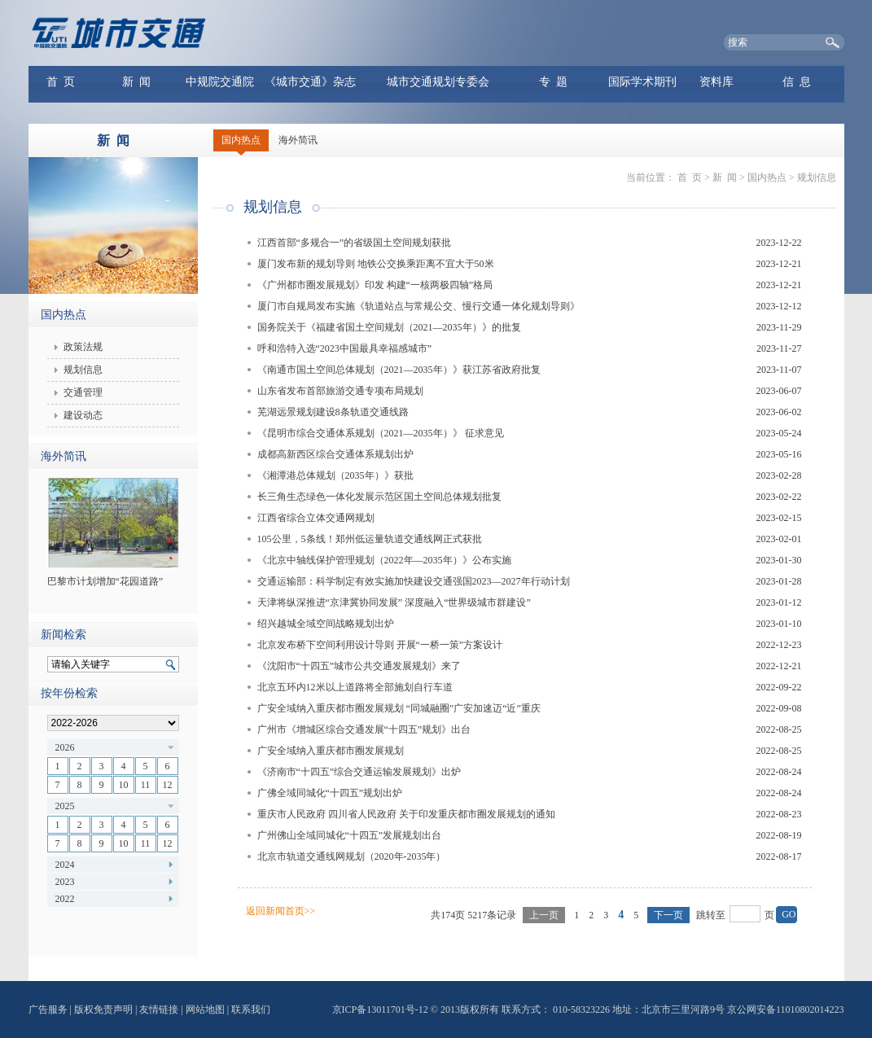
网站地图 (205, 1009)
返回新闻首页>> (281, 911)
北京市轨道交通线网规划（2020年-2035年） (351, 856)
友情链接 (158, 1009)
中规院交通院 (220, 82)
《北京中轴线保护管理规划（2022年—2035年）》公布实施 (384, 560)
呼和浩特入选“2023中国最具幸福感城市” (344, 348)
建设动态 (83, 415)
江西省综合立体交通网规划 (316, 517)
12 (168, 785)
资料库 (716, 82)
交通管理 (83, 392)
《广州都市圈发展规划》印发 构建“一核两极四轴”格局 (375, 285)
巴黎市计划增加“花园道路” (105, 581)
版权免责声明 (103, 1009)
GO (788, 914)
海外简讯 (298, 140)
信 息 (796, 82)
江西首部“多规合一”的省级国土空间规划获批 (354, 242)
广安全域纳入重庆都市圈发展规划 (330, 750)
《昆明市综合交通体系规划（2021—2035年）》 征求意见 (380, 433)
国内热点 (241, 140)
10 (124, 785)
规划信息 (83, 369)
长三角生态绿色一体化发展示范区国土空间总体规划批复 (379, 496)
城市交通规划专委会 (438, 82)
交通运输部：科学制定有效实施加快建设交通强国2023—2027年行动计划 (413, 581)
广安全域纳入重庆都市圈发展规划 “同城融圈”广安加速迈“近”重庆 (399, 708)
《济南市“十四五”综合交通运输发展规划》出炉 (359, 771)
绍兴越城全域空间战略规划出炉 (325, 623)
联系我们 (250, 1009)
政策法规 (83, 347)
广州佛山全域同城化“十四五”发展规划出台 (349, 835)
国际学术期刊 (642, 82)
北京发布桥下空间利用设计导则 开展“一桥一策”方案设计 (380, 644)
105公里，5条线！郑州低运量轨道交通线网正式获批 (369, 539)
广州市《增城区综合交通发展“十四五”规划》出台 (364, 729)
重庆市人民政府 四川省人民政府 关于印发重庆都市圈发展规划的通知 (406, 814)
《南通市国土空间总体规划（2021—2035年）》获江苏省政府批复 (399, 369)
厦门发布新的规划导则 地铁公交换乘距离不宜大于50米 (375, 263)
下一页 (668, 915)
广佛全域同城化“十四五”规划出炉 (330, 793)
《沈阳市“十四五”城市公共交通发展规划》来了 (359, 666)
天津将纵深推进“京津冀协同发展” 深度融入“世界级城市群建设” (394, 602)
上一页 (544, 915)
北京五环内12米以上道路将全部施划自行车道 (355, 687)
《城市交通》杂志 (310, 82)
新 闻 (136, 82)
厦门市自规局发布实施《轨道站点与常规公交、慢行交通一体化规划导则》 (418, 306)
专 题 (553, 82)
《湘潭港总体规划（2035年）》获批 (335, 475)
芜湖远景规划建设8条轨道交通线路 (333, 412)
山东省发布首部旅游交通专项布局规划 (340, 390)
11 (146, 785)
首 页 (60, 82)
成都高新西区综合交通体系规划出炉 (335, 454)
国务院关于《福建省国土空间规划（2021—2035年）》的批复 (389, 327)
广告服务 (48, 1009)
